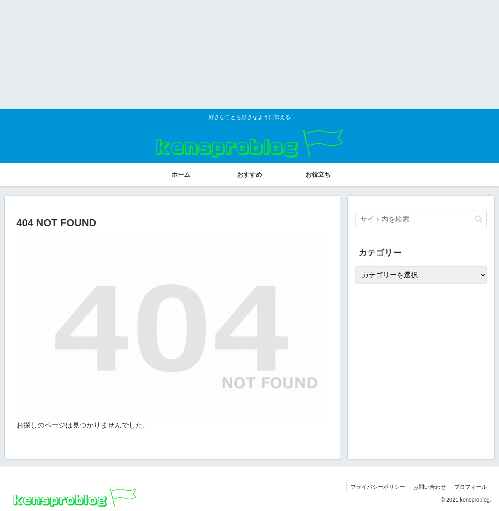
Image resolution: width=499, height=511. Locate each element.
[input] (421, 219)
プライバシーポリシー (377, 487)
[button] (478, 219)
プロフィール (470, 487)
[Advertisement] (234, 54)
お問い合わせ (429, 487)
